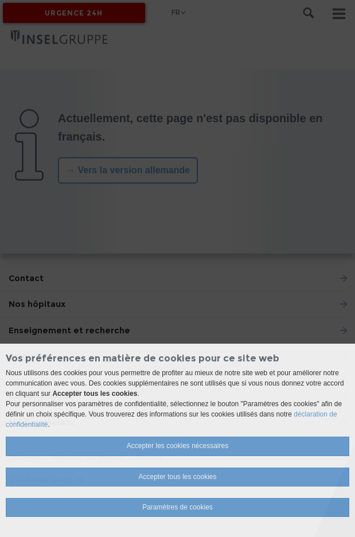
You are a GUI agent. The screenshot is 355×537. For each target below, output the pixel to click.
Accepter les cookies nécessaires (177, 446)
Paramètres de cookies (177, 507)
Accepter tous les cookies (177, 477)
